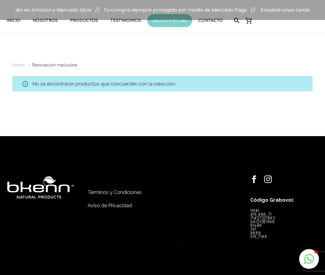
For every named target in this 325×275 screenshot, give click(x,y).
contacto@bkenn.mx (192, 187)
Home (18, 57)
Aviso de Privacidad (110, 197)
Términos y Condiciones (115, 185)
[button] (309, 259)
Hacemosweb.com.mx (194, 235)
